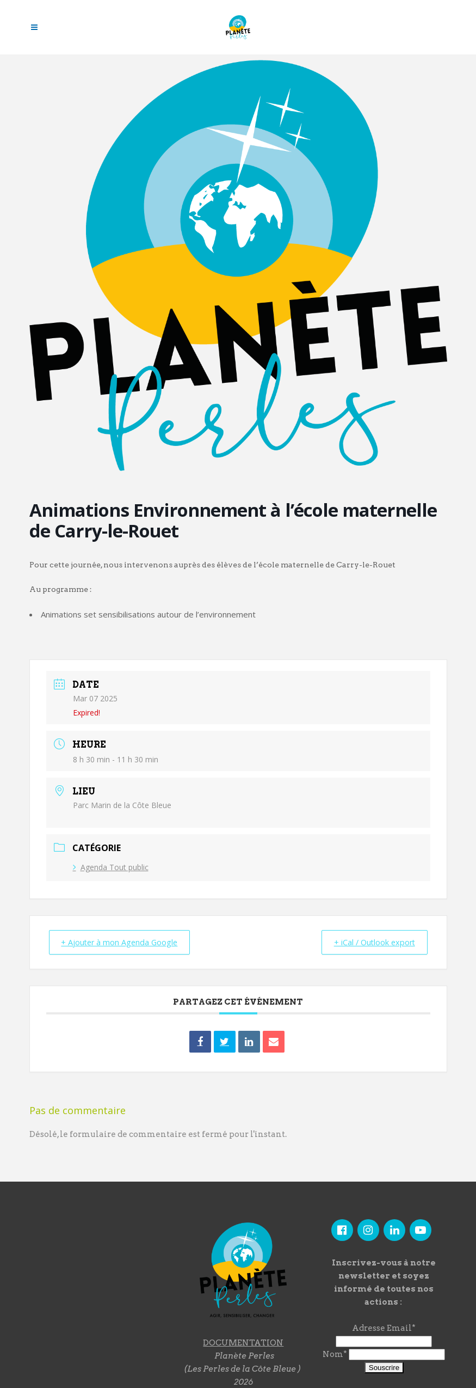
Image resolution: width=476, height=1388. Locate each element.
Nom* (335, 1354)
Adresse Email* (384, 1328)
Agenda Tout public (111, 867)
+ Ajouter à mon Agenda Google (124, 942)
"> (94, 1277)
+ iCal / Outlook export (369, 942)
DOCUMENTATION (243, 1342)
